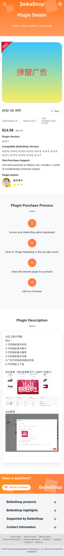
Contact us (29, 542)
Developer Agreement (32, 539)
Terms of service (30, 537)
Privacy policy (16, 537)
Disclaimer (47, 539)
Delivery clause (45, 537)
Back (55, 111)
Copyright (57, 539)
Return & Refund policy (12, 539)
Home (15, 25)
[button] (32, 502)
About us (38, 542)
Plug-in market (29, 25)
